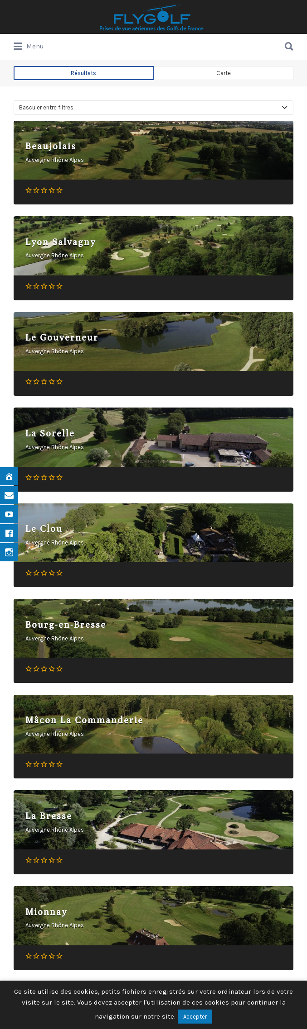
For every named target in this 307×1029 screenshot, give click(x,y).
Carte (223, 73)
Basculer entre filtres (46, 107)
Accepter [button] (195, 1016)
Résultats (83, 73)
